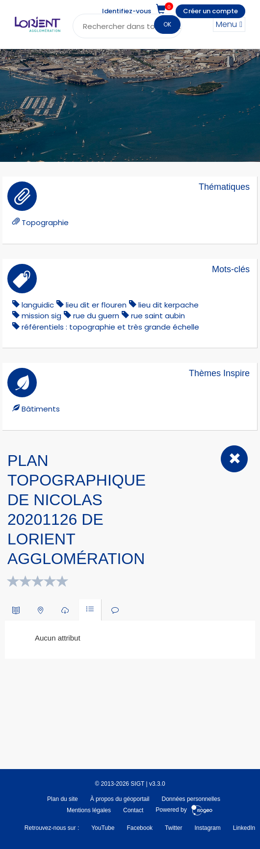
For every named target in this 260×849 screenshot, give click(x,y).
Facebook (140, 827)
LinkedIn (244, 827)
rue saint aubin (158, 315)
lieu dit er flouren (96, 305)
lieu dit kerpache (168, 305)
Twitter (173, 827)
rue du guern (96, 315)
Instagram (207, 827)
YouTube (102, 827)
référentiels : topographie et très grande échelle (110, 327)
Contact (133, 810)
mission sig (41, 315)
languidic (38, 305)
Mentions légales (89, 810)
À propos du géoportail (120, 799)
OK (167, 24)
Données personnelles (191, 799)
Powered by (184, 810)
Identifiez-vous (126, 11)
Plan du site (62, 799)
